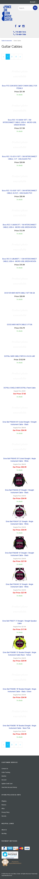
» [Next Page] (21, 57)
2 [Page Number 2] (12, 56)
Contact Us (5, 768)
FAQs (3, 808)
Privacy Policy (5, 812)
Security (4, 816)
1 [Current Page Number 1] (8, 57)
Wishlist (4, 776)
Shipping (4, 801)
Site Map (4, 833)
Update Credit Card (7, 783)
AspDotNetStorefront (7, 875)
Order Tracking (6, 772)
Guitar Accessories (7, 40)
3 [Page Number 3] (17, 56)
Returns (4, 805)
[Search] (25, 8)
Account (33, 2)
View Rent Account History (9, 787)
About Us (4, 830)
